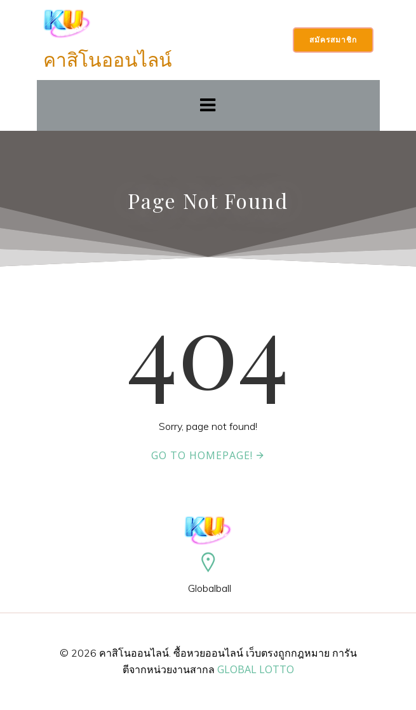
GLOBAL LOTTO (255, 669)
